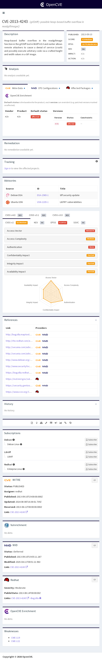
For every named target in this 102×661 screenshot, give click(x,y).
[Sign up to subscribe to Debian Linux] (91, 444)
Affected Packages (79, 88)
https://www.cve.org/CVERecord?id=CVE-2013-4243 (32, 391)
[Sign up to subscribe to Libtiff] (91, 452)
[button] (3, 13)
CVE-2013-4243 (15, 21)
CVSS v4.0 (14, 215)
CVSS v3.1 (37, 215)
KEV (39, 222)
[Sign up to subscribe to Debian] (91, 440)
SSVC (79, 222)
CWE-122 (15, 641)
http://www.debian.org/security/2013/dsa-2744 (30, 359)
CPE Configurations (45, 88)
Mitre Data (15, 88)
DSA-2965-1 (43, 195)
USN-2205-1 (43, 202)
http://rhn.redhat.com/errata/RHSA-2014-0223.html (32, 340)
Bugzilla (36, 598)
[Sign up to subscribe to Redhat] (91, 464)
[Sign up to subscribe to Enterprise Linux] (91, 469)
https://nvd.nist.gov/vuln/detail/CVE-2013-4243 (29, 378)
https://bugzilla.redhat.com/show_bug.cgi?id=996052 (33, 372)
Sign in (7, 168)
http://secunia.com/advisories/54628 (25, 353)
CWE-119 (15, 637)
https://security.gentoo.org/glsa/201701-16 (28, 385)
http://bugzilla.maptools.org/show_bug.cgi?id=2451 (32, 334)
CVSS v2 (16, 222)
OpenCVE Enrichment (18, 95)
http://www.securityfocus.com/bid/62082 (27, 366)
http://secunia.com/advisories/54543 (25, 347)
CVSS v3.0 (61, 215)
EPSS (59, 222)
